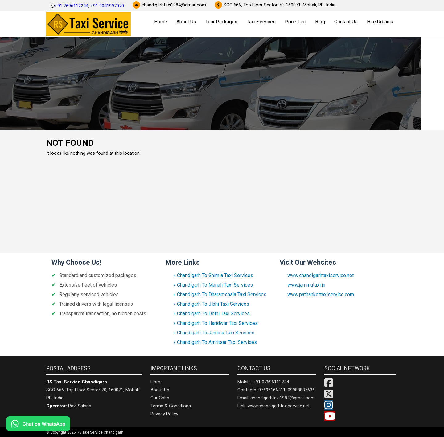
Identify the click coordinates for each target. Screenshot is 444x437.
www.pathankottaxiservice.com (320, 294)
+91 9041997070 (107, 6)
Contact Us (346, 22)
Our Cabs (159, 398)
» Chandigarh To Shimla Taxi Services (213, 275)
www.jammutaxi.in (306, 285)
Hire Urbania (380, 22)
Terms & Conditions (170, 406)
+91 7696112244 (71, 6)
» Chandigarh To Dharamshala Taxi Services (219, 294)
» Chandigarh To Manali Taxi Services (213, 285)
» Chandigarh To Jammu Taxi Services (213, 333)
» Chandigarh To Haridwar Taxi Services (215, 323)
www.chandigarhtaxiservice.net (320, 275)
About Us (186, 22)
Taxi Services (261, 22)
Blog (320, 22)
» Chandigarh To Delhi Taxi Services (211, 314)
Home (160, 22)
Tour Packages (221, 22)
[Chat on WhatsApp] (55, 423)
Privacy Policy (164, 414)
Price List (295, 22)
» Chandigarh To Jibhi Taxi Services (211, 304)
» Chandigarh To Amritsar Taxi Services (215, 342)
